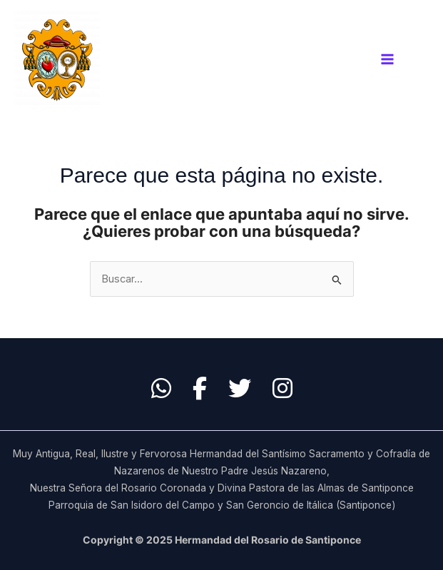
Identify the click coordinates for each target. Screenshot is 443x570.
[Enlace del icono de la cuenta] (422, 59)
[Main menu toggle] (387, 59)
